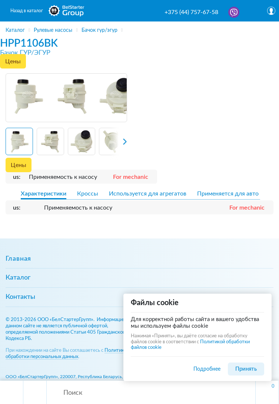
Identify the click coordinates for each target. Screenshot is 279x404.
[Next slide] (118, 144)
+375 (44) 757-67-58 (191, 12)
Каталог (18, 277)
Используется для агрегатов (147, 194)
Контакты (20, 297)
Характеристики (43, 194)
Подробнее (206, 369)
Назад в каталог (26, 11)
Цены (13, 61)
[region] (139, 27)
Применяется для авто (228, 194)
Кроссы (87, 194)
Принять (246, 369)
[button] (19, 141)
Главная (18, 259)
